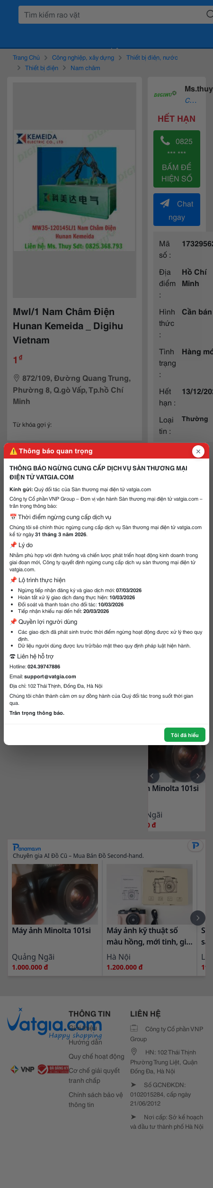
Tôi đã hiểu (185, 734)
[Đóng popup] (198, 451)
